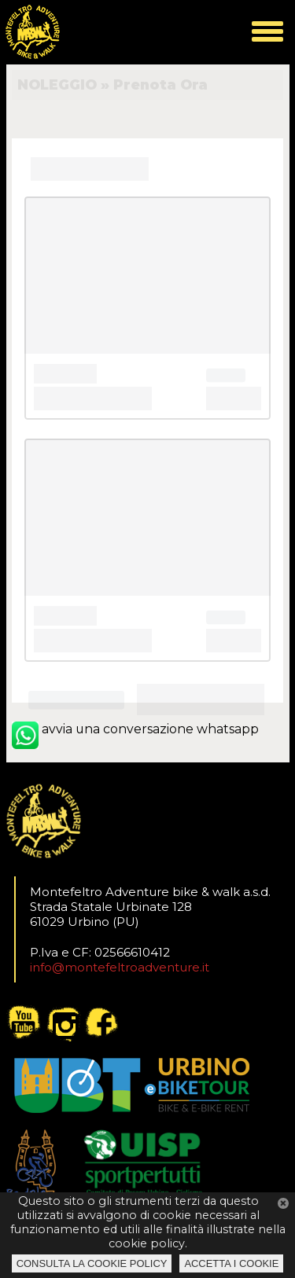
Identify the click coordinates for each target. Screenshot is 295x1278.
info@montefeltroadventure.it (119, 967)
